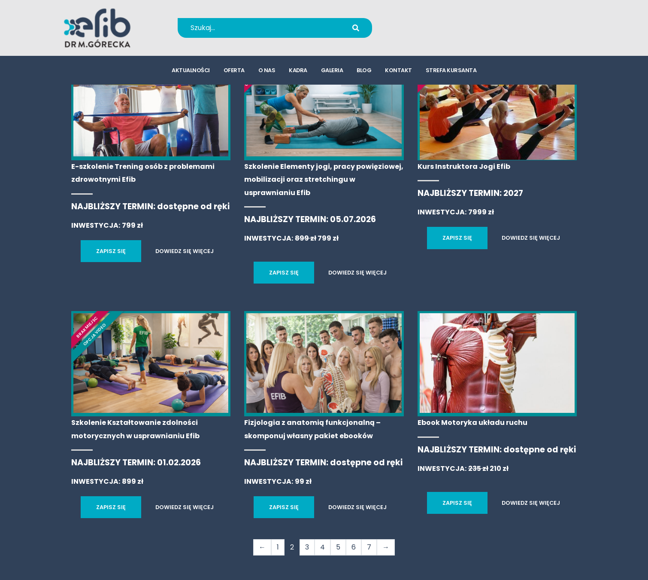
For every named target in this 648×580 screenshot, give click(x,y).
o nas (267, 71)
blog (364, 71)
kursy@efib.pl (431, 33)
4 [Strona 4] (322, 547)
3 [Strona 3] (307, 547)
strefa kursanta (451, 71)
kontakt (398, 71)
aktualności (191, 71)
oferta (234, 71)
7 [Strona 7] (369, 547)
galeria (332, 71)
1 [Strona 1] (278, 547)
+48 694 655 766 (437, 22)
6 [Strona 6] (353, 547)
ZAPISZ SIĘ (111, 251)
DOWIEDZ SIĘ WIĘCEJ (184, 251)
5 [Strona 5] (338, 547)
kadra (298, 71)
